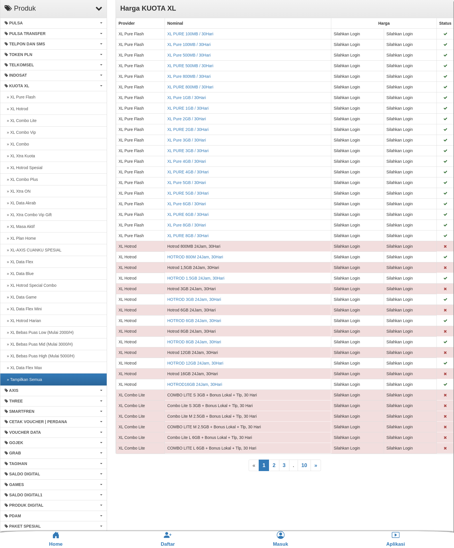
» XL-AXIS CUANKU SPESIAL (33, 250)
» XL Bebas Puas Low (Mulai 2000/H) (39, 332)
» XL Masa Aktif (20, 226)
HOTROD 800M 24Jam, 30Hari (195, 257)
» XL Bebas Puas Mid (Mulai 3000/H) (39, 344)
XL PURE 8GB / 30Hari (188, 235)
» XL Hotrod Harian (23, 320)
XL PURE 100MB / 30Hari (190, 34)
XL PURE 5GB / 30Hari (188, 193)
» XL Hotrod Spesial (23, 167)
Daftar (168, 539)
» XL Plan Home (20, 238)
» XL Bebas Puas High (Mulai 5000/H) (40, 356)
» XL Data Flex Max (23, 367)
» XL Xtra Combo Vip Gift (28, 214)
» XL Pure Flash (20, 97)
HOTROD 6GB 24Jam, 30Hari (194, 320)
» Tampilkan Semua (23, 379)
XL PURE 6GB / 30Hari (188, 214)
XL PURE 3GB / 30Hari (188, 150)
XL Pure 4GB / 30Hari (186, 161)
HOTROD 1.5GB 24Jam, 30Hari (195, 278)
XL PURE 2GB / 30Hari (188, 129)
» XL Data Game (21, 297)
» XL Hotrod (16, 108)
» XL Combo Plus (21, 179)
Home (56, 539)
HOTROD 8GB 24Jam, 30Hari (194, 342)
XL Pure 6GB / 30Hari (186, 204)
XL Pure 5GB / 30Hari (186, 182)
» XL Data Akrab (20, 203)
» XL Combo (17, 144)
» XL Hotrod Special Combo (30, 285)
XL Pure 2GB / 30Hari (186, 119)
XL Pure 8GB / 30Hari (186, 225)
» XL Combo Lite (21, 120)
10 (304, 465)
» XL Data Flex (19, 262)
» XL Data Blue (19, 273)
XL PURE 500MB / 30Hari (190, 65)
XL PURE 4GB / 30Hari (188, 172)
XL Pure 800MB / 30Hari (189, 76)
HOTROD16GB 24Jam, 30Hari (194, 384)
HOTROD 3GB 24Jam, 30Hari (194, 299)
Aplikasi (395, 539)
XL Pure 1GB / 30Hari (186, 97)
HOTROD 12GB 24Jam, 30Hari (195, 363)
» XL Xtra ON (18, 191)
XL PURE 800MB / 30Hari (190, 87)
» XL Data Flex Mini (23, 309)
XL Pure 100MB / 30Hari (189, 44)
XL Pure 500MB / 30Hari (189, 55)
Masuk (280, 539)
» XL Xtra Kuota (20, 156)
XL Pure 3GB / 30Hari (186, 140)
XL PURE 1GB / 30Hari (188, 108)
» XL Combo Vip (20, 132)
